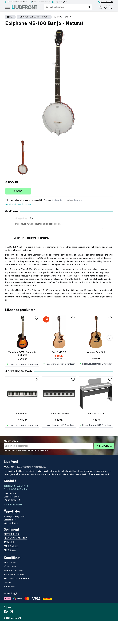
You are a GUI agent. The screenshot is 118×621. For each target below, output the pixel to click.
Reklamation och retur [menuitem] (16, 579)
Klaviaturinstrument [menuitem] (15, 538)
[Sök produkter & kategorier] (65, 7)
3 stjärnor (21, 218)
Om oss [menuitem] (7, 583)
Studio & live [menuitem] (11, 546)
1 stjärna (16, 218)
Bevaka (18, 191)
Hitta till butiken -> (13, 504)
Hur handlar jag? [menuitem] (13, 571)
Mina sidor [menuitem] (9, 587)
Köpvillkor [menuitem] (10, 567)
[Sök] (89, 7)
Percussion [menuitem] (10, 550)
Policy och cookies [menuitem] (14, 575)
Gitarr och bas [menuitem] (11, 534)
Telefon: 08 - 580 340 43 (16, 486)
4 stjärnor (23, 218)
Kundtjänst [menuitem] (10, 563)
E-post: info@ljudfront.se (15, 489)
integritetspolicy (45, 450)
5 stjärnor (26, 218)
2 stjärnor (19, 218)
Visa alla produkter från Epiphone (18, 204)
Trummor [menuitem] (9, 542)
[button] (7, 7)
